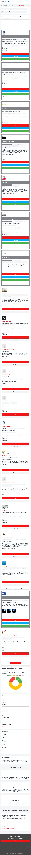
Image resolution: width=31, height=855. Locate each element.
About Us (13, 846)
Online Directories (8, 846)
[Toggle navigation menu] (29, 2)
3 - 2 (4, 86)
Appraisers (4, 745)
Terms (21, 846)
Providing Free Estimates (7, 724)
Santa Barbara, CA (11, 5)
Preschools (4, 737)
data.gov (7, 671)
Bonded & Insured (6, 717)
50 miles (4, 702)
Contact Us (18, 846)
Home (3, 846)
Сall (15, 53)
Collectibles (4, 748)
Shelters (3, 744)
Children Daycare (5, 735)
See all (3, 726)
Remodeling (5, 722)
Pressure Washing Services (6, 738)
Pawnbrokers (4, 747)
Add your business (15, 840)
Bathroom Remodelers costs (6, 18)
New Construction (6, 720)
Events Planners (4, 741)
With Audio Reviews (6, 711)
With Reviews (5, 709)
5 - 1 (4, 160)
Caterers (3, 740)
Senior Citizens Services (6, 751)
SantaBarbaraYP (4, 5)
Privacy (24, 846)
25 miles (4, 700)
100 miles (4, 704)
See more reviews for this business (8, 828)
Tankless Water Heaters (7, 719)
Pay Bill (27, 846)
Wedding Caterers (5, 743)
